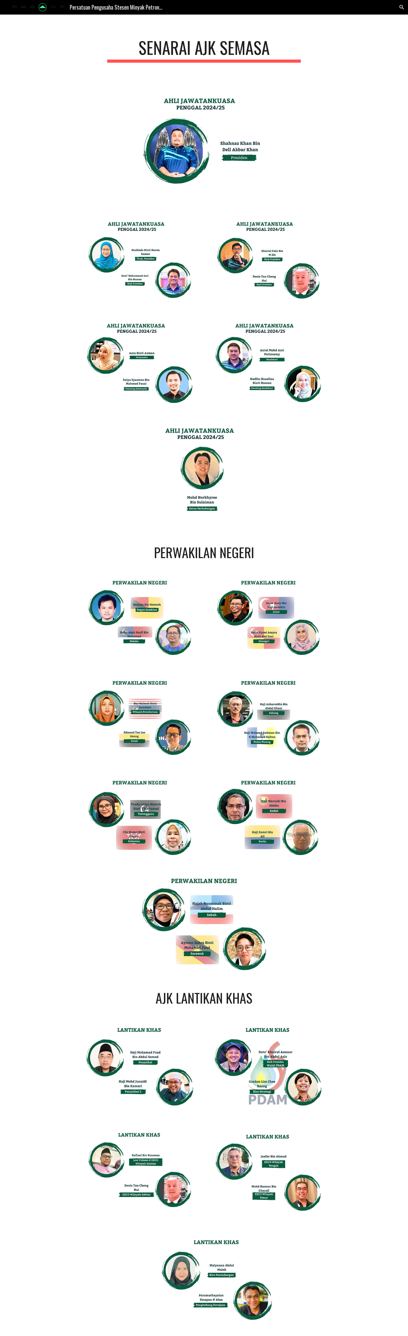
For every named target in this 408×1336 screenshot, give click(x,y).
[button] (402, 7)
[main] (204, 50)
